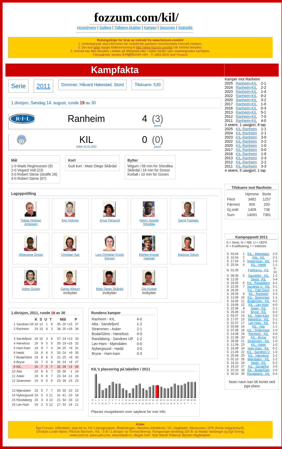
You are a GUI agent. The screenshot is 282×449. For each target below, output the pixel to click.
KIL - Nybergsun (258, 330)
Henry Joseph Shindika (149, 222)
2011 (43, 85)
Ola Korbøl (149, 289)
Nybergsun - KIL (258, 261)
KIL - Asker (258, 345)
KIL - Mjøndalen (258, 254)
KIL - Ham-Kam (258, 315)
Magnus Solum (188, 255)
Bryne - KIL (258, 312)
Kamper (150, 27)
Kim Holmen (70, 220)
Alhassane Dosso (31, 255)
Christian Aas (70, 255)
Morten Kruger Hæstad (149, 256)
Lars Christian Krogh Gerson (109, 256)
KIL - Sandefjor (258, 366)
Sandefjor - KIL (258, 276)
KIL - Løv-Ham (258, 305)
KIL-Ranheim (246, 129)
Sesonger (167, 27)
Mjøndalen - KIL (259, 359)
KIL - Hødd (258, 265)
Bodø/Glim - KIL (258, 301)
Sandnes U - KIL (258, 286)
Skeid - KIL (258, 279)
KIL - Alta (258, 326)
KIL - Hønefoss (258, 355)
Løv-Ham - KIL (258, 323)
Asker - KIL (258, 308)
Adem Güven (31, 289)
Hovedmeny (86, 27)
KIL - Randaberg (258, 283)
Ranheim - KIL (259, 334)
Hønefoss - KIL (258, 319)
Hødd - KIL (258, 363)
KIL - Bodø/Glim (259, 370)
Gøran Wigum (70, 289)
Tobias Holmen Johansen (30, 222)
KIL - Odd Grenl (258, 290)
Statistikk (185, 27)
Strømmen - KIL (259, 341)
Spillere (105, 27)
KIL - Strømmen (258, 297)
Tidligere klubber (127, 27)
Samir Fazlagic (188, 220)
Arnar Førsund (109, 220)
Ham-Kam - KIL (258, 348)
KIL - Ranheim (258, 294)
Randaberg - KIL (258, 374)
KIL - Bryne (258, 337)
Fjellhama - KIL (258, 270)
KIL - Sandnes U (258, 352)
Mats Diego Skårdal (109, 289)
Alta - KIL (258, 257)
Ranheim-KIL (246, 83)
